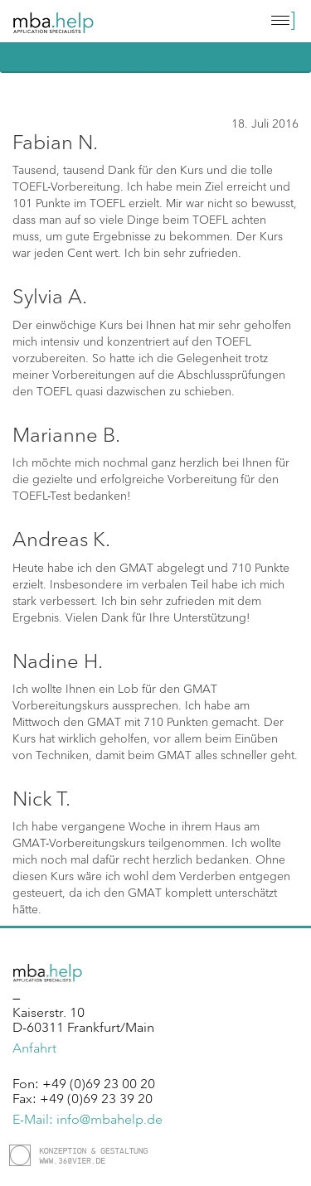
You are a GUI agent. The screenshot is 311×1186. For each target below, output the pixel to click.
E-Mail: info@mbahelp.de (87, 1119)
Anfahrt (34, 1047)
